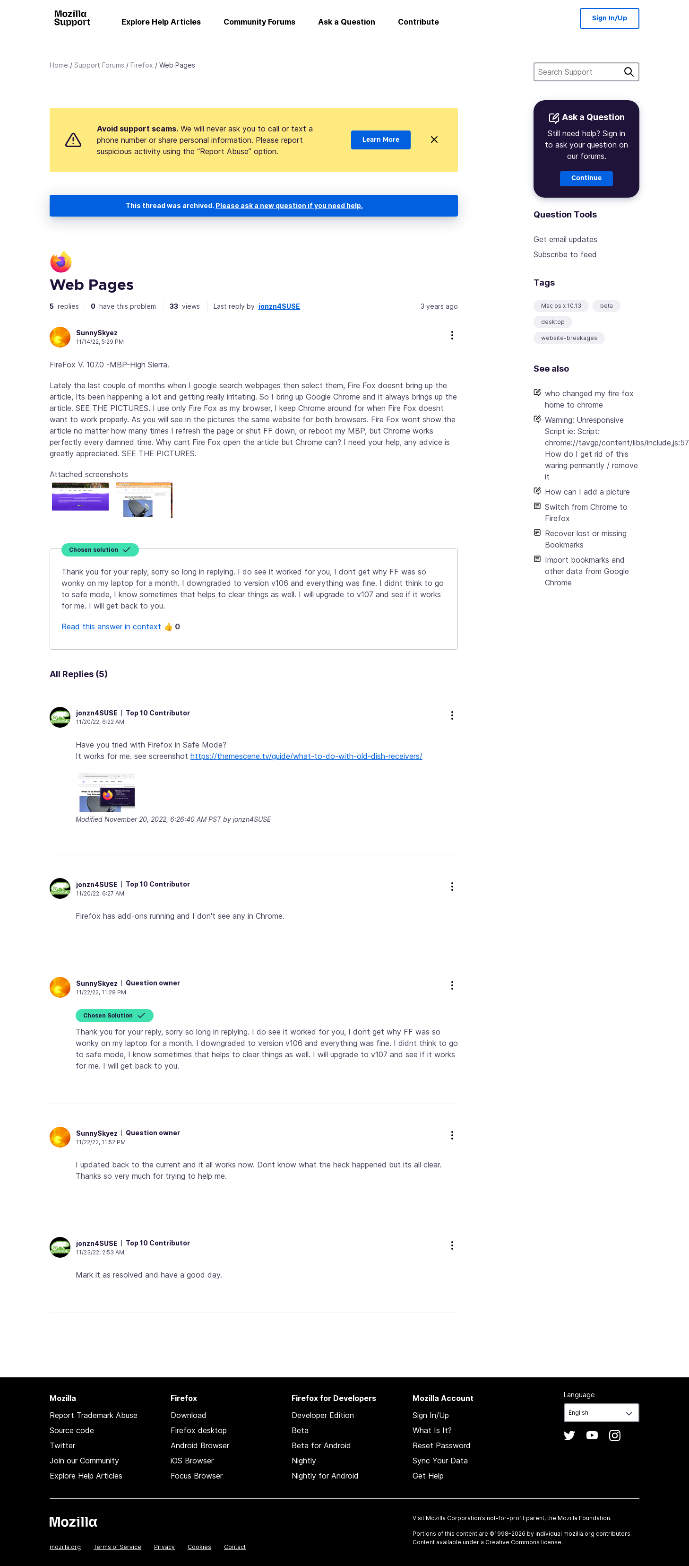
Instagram (614, 1435)
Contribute (418, 21)
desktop (553, 321)
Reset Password (442, 1445)
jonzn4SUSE (279, 306)
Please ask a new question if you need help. (289, 205)
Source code (72, 1430)
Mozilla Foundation (584, 1518)
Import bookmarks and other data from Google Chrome (587, 571)
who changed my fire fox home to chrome (589, 399)
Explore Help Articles (161, 21)
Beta (300, 1430)
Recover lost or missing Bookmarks (586, 539)
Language (579, 1395)
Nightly (304, 1460)
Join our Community (84, 1460)
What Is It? (432, 1430)
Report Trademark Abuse (94, 1415)
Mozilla (73, 1521)
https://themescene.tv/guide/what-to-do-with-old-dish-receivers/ (306, 756)
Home (59, 65)
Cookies (199, 1546)
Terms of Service (117, 1546)
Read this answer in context (111, 626)
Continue (586, 178)
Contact (235, 1546)
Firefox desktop (199, 1430)
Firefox (141, 65)
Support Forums (99, 65)
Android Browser (200, 1445)
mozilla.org (65, 1546)
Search (629, 71)
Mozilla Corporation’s (455, 1518)
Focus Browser (197, 1475)
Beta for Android (321, 1445)
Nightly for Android (325, 1475)
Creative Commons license (523, 1542)
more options (452, 335)
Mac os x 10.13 (561, 305)
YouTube (592, 1435)
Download (189, 1415)
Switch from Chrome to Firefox (586, 512)
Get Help (428, 1475)
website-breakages (569, 337)
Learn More (380, 140)
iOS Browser (192, 1460)
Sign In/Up (609, 18)
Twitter (62, 1445)
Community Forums (259, 21)
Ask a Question (346, 21)
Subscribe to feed (565, 254)
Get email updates (565, 239)
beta (606, 305)
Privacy (164, 1546)
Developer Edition (323, 1415)
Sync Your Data (440, 1460)
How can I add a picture (587, 491)
